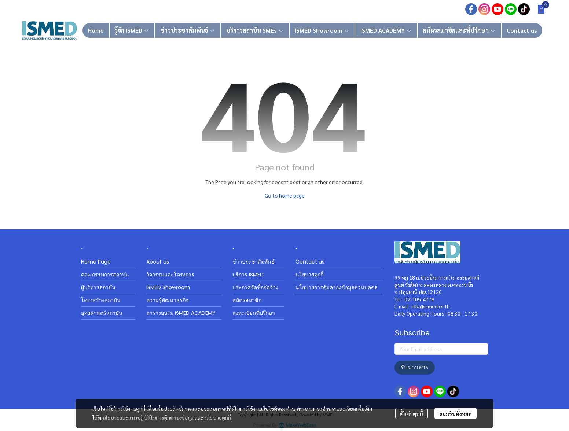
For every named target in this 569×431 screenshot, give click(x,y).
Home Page (96, 261)
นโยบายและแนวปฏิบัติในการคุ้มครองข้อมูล (148, 417)
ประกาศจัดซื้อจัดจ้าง (255, 287)
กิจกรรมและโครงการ (170, 274)
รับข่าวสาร (415, 367)
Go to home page (285, 195)
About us (157, 261)
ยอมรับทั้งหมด (455, 413)
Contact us (309, 261)
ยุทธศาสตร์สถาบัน (101, 313)
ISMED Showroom (168, 287)
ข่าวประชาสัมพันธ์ (253, 261)
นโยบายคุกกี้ (218, 417)
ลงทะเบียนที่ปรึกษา (253, 313)
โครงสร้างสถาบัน (101, 300)
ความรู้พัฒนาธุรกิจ (167, 300)
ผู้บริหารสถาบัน (98, 287)
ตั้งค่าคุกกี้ (411, 413)
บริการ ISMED (248, 274)
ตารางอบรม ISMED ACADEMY (181, 313)
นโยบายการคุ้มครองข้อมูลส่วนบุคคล (336, 287)
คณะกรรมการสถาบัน (105, 274)
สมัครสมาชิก (246, 300)
